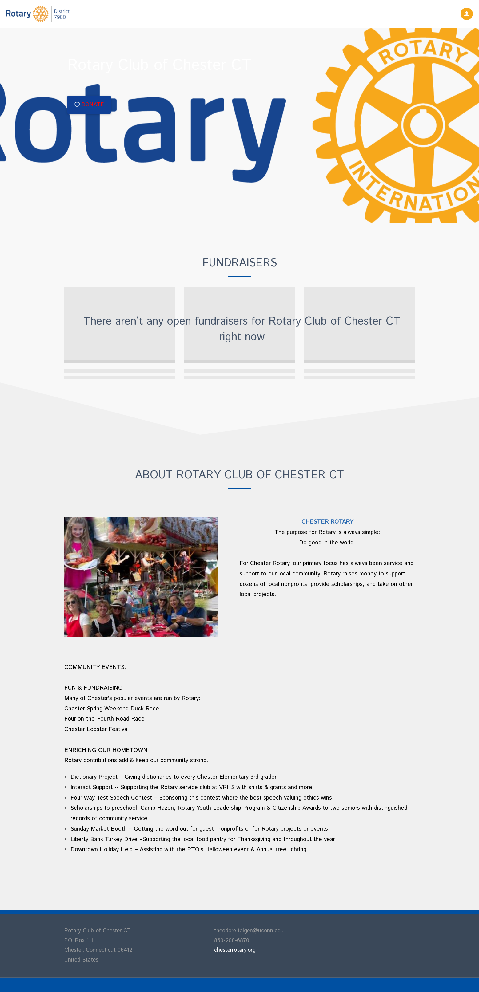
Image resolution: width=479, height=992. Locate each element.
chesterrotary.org (235, 950)
